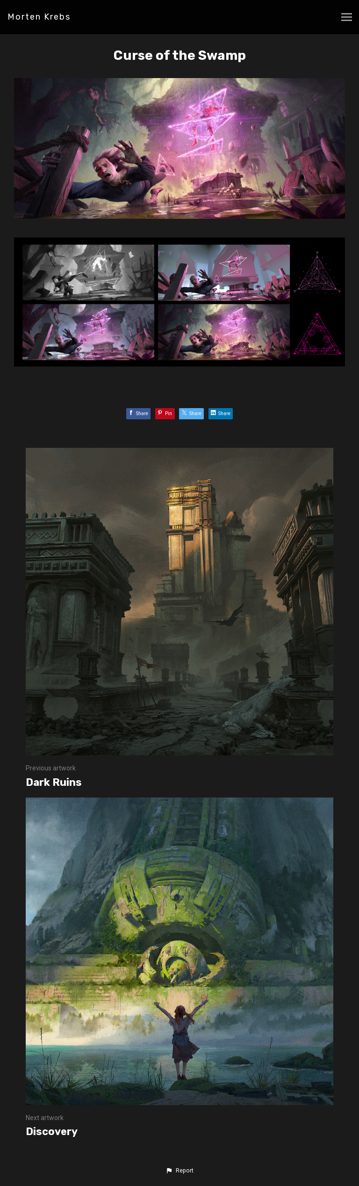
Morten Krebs (39, 17)
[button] (179, 1170)
